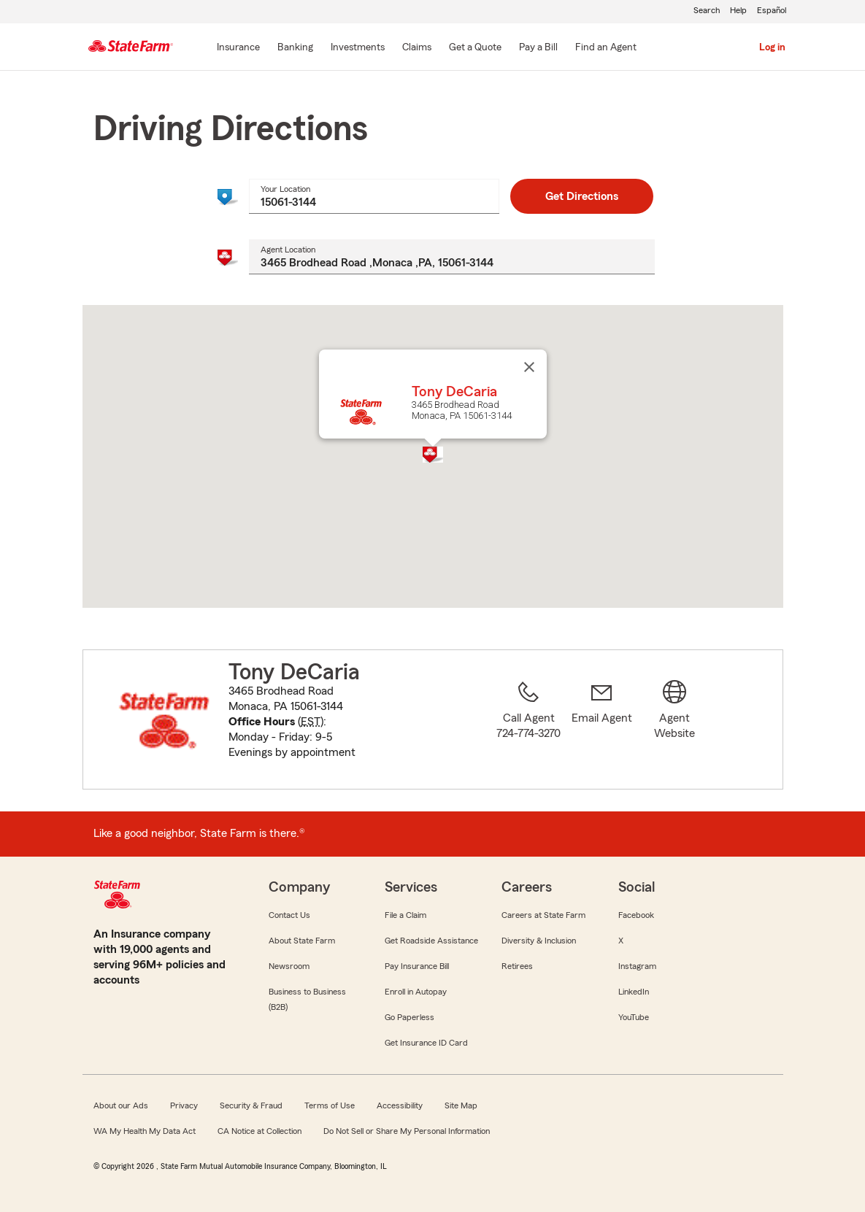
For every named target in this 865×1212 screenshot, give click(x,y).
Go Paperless (409, 1017)
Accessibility (400, 1105)
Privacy (184, 1105)
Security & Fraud (251, 1105)
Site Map (461, 1105)
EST (310, 721)
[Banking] (295, 48)
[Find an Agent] (606, 48)
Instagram (637, 966)
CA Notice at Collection (259, 1131)
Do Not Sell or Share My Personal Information (406, 1131)
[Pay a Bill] (538, 48)
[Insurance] (238, 48)
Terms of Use (329, 1105)
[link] (601, 728)
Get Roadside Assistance (431, 940)
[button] (433, 455)
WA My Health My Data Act (144, 1131)
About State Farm (302, 940)
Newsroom (289, 966)
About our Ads (120, 1105)
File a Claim (405, 915)
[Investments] (357, 48)
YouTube (633, 1017)
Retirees (517, 966)
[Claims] (417, 48)
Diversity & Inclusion (538, 940)
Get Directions (581, 196)
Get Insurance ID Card (426, 1042)
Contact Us (289, 915)
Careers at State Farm (543, 915)
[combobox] (374, 196)
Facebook (636, 915)
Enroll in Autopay (416, 991)
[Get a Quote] (475, 48)
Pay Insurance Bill (417, 966)
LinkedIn (633, 991)
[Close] (529, 367)
